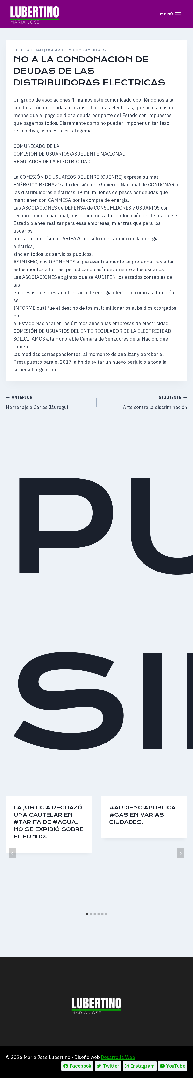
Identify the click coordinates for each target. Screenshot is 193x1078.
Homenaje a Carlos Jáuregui (49, 401)
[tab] (87, 914)
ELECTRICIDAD (28, 50)
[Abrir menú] (170, 14)
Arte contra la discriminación (144, 401)
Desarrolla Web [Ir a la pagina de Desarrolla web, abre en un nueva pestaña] (118, 1057)
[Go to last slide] (12, 853)
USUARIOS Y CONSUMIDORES (76, 50)
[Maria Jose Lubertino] (35, 14)
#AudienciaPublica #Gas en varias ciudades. (142, 815)
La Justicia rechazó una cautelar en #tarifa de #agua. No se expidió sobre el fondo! (48, 822)
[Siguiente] (180, 853)
